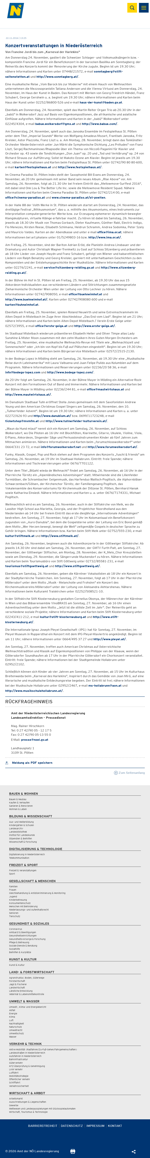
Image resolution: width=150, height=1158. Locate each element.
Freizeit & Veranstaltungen (22, 870)
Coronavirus (15, 929)
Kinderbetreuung (18, 899)
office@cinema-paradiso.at (25, 197)
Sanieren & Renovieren (21, 805)
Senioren (13, 912)
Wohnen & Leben (18, 809)
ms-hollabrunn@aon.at (105, 685)
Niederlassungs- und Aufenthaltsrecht (29, 909)
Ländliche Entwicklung (21, 990)
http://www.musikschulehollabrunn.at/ (34, 691)
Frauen (12, 889)
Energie (13, 1013)
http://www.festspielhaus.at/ (80, 167)
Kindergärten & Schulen (21, 825)
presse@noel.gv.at (34, 740)
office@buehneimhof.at (85, 294)
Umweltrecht (15, 1030)
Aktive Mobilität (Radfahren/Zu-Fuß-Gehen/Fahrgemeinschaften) (43, 1049)
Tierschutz (14, 916)
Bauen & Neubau (17, 799)
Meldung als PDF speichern (28, 763)
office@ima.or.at (109, 232)
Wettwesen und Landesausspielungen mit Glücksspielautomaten (42, 1108)
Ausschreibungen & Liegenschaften (27, 1101)
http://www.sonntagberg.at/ (57, 77)
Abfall (12, 1010)
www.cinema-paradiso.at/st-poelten (78, 197)
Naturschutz (15, 1026)
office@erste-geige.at (51, 326)
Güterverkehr (16, 1062)
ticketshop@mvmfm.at (22, 421)
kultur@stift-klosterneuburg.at (63, 617)
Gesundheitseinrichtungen (23, 935)
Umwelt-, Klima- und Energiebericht (27, 1006)
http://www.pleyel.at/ (109, 639)
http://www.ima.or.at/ (104, 237)
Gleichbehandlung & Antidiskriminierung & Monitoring (37, 893)
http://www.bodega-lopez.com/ (70, 372)
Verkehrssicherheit (19, 1086)
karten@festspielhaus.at (33, 167)
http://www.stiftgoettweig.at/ (77, 566)
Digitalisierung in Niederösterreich (27, 854)
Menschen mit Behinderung (23, 906)
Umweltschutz (16, 1033)
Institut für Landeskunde (22, 835)
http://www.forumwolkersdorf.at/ (112, 447)
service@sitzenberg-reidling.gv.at (69, 267)
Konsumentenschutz (20, 903)
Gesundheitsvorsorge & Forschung (27, 939)
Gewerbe (13, 1105)
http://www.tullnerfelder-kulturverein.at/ (76, 421)
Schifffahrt (14, 1082)
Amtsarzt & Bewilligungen (22, 932)
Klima (12, 1016)
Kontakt (115, 1126)
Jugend (13, 896)
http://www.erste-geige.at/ (94, 326)
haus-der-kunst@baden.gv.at (101, 102)
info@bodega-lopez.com (22, 372)
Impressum (95, 1126)
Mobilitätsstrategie (18, 1075)
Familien (13, 886)
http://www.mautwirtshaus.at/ (28, 394)
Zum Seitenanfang (129, 773)
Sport (12, 873)
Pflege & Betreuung (19, 942)
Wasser (12, 1036)
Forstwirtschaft (17, 981)
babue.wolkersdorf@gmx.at (55, 124)
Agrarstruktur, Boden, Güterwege (26, 977)
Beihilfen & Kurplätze (20, 952)
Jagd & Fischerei (18, 984)
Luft (11, 1020)
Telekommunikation (19, 857)
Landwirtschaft (17, 987)
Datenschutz (72, 1126)
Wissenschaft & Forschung (23, 841)
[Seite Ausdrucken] (72, 1153)
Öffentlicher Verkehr (19, 1079)
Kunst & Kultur (17, 964)
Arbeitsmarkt (16, 1098)
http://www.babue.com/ (99, 124)
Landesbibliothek (18, 831)
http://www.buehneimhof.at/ (26, 299)
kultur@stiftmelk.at (19, 536)
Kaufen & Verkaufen (19, 802)
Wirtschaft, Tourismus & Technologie (28, 1111)
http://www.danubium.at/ (52, 416)
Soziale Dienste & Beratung (23, 945)
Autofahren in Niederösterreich (25, 1056)
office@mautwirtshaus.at (105, 389)
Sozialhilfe (14, 948)
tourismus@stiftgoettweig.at (26, 566)
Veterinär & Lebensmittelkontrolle (26, 994)
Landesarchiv (16, 828)
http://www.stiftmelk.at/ (59, 536)
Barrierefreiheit (42, 1126)
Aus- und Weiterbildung (21, 821)
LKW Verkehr (16, 1069)
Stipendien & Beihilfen (20, 838)
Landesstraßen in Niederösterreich (27, 1052)
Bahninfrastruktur (18, 1059)
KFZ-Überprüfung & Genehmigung (27, 1066)
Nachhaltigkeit (16, 1023)
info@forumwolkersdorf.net (61, 447)
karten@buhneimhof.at (21, 304)
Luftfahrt (13, 1072)
